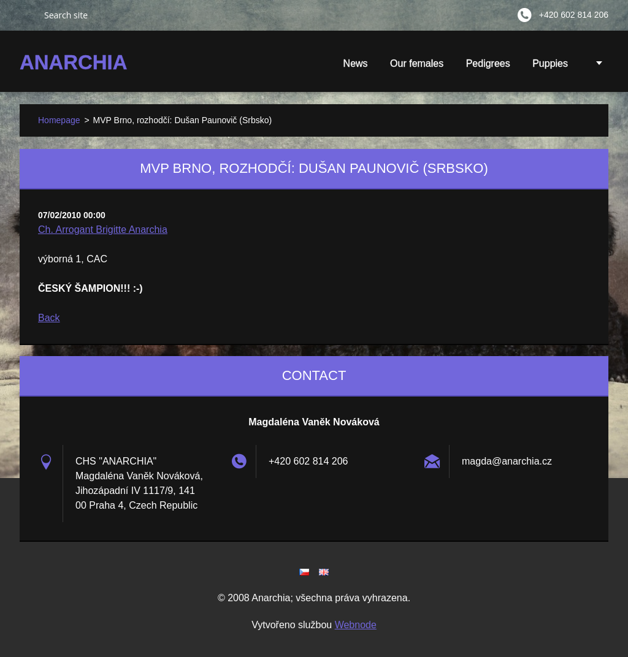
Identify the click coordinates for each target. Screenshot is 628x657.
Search (27, 15)
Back (49, 318)
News (355, 63)
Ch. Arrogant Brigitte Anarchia (102, 229)
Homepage (59, 120)
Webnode (356, 625)
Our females (416, 63)
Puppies (550, 67)
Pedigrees (488, 63)
